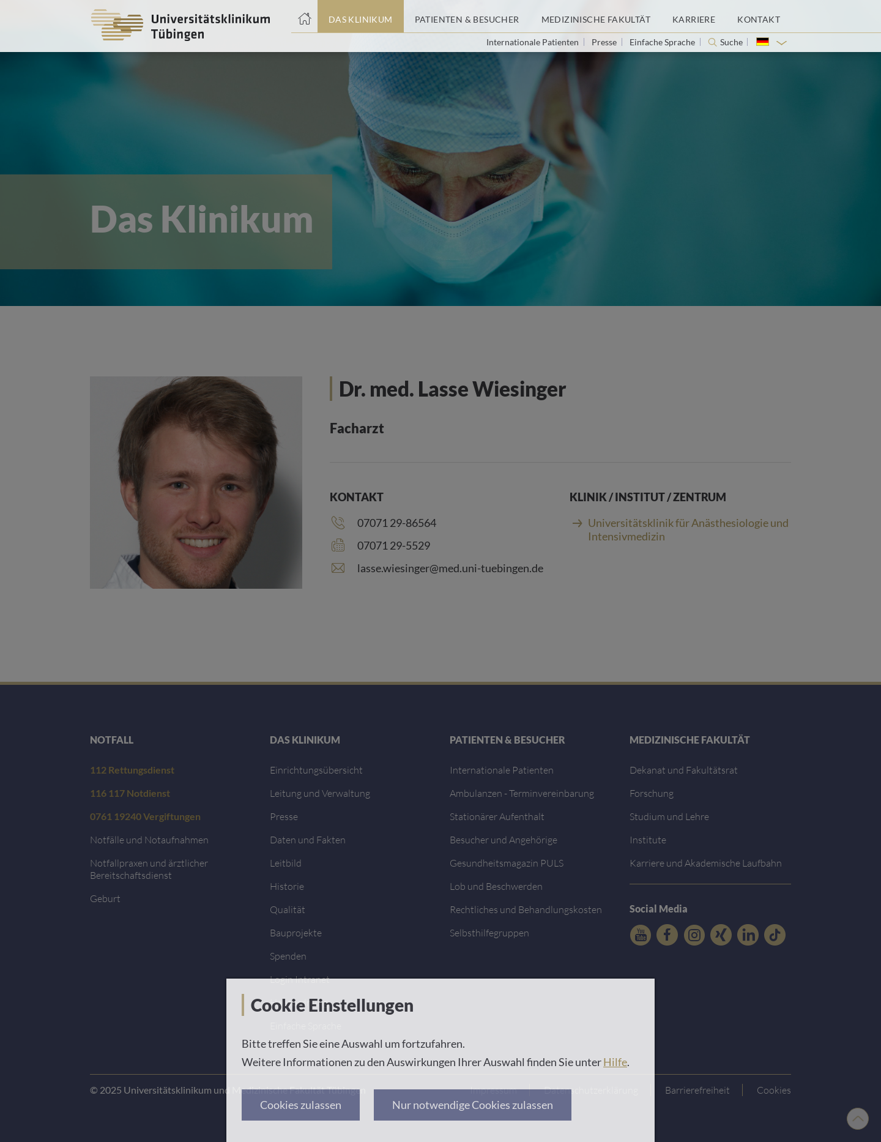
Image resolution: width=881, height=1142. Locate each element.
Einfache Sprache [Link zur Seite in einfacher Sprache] (663, 42)
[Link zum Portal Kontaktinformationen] (758, 16)
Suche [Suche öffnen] (731, 42)
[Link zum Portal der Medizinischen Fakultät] (595, 16)
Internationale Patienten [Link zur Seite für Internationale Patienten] (533, 42)
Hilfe (615, 1062)
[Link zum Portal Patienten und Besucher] (467, 16)
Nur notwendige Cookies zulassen (472, 1104)
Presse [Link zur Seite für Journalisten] (605, 42)
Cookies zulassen (300, 1104)
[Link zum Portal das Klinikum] (361, 16)
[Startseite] (304, 16)
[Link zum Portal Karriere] (693, 16)
